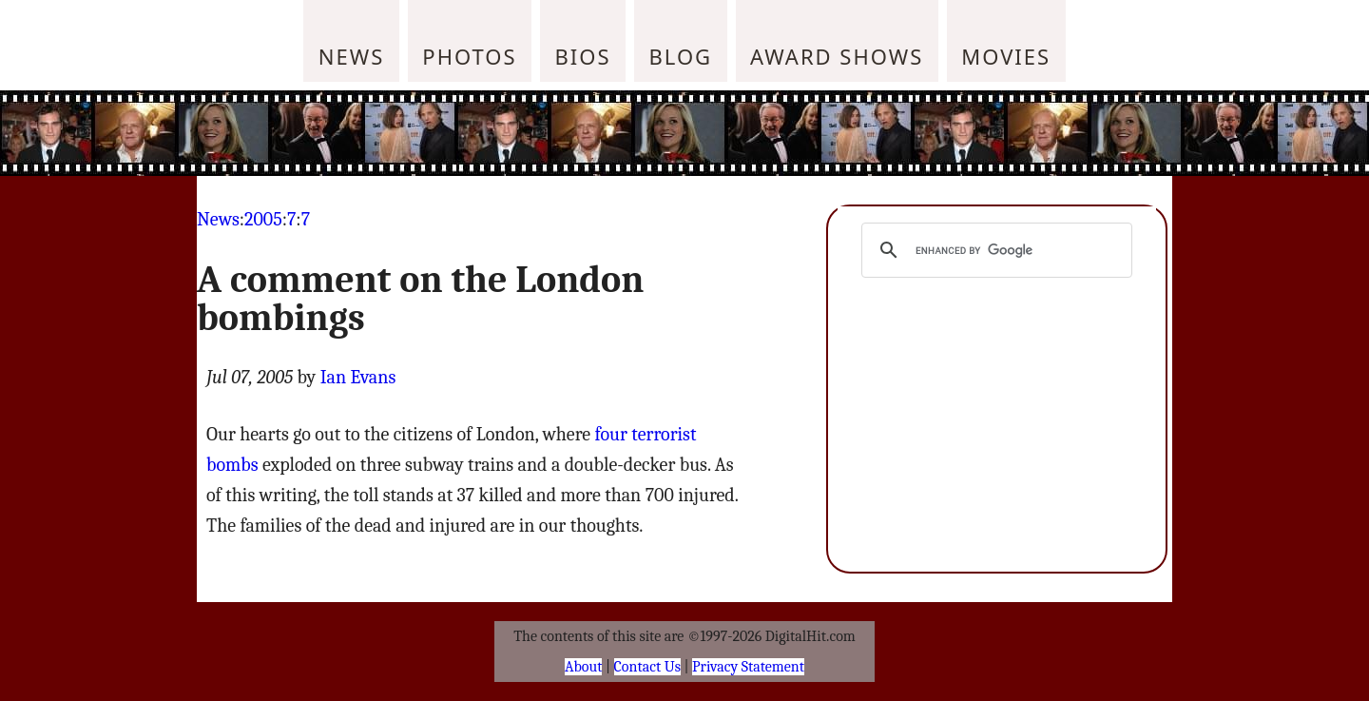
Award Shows (836, 56)
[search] (994, 250)
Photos (469, 56)
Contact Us (647, 666)
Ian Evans (358, 377)
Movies (1006, 56)
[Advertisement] (813, 133)
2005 (263, 219)
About (583, 666)
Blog (681, 56)
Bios (583, 56)
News (351, 56)
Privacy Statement (748, 666)
